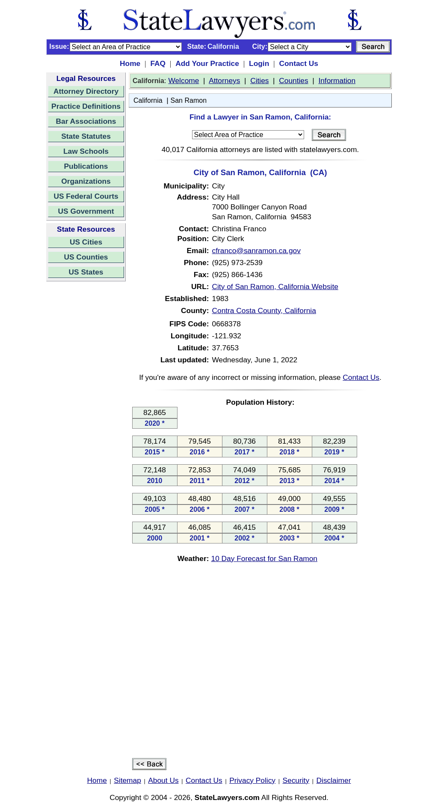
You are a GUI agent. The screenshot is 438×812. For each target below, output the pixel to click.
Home (130, 63)
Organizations (86, 181)
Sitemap (127, 780)
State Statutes (86, 136)
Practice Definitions (86, 106)
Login (259, 63)
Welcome (183, 80)
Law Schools (86, 151)
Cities (259, 80)
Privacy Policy (252, 780)
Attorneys (224, 80)
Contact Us (298, 63)
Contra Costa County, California (264, 310)
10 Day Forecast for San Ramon (264, 558)
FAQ (158, 63)
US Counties (86, 257)
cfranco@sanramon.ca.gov (256, 250)
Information (336, 80)
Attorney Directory (85, 91)
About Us (163, 780)
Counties (293, 80)
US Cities (86, 242)
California (148, 100)
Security (296, 780)
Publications (86, 166)
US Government (86, 211)
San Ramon (189, 100)
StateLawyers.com (227, 797)
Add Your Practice (207, 63)
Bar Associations (86, 121)
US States (86, 272)
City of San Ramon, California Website (275, 286)
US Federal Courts (85, 196)
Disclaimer (334, 780)
